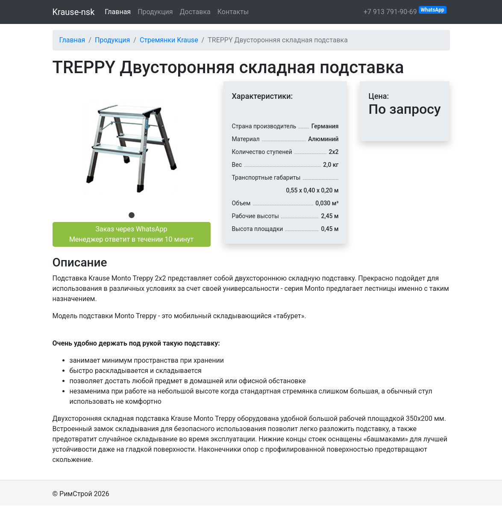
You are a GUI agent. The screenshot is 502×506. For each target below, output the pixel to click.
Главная (118, 12)
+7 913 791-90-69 (405, 11)
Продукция (155, 12)
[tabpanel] (132, 145)
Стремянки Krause (169, 40)
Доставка (194, 12)
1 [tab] (131, 215)
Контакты (233, 12)
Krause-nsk (74, 12)
